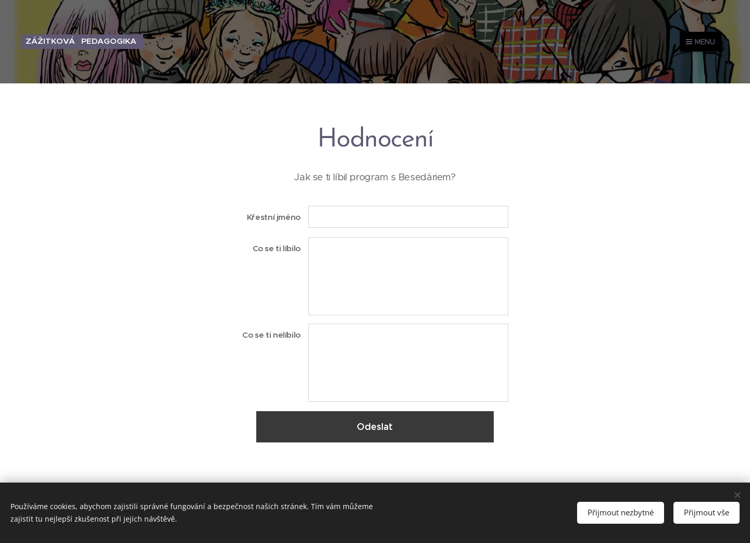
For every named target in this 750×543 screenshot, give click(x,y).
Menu (700, 41)
